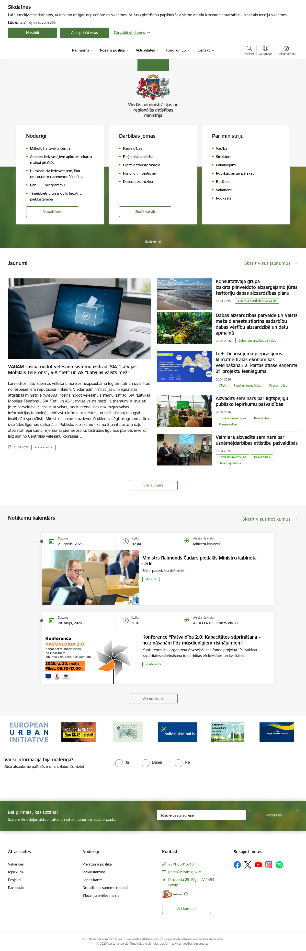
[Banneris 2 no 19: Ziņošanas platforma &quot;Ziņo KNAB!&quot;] (78, 731)
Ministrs (151, 579)
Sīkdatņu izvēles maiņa (100, 895)
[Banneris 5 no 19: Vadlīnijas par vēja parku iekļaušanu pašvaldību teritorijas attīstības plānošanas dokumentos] (227, 731)
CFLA (222, 385)
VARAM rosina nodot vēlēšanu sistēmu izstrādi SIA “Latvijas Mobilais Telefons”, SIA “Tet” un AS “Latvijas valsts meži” (72, 369)
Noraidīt (32, 32)
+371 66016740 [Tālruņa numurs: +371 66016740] (181, 864)
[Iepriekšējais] (19, 732)
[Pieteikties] (273, 815)
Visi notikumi (153, 698)
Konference (154, 664)
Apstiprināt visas (84, 32)
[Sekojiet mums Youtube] (258, 864)
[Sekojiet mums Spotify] (279, 864)
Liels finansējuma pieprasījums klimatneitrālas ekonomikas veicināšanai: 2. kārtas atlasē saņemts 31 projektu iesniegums (256, 362)
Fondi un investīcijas (247, 385)
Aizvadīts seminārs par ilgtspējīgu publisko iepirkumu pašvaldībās (252, 401)
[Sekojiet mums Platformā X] (247, 864)
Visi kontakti (186, 908)
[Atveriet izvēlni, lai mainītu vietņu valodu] (265, 51)
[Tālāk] (287, 732)
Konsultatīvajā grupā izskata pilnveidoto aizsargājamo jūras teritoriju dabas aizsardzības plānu (256, 287)
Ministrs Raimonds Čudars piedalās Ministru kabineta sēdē (199, 561)
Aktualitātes (52, 211)
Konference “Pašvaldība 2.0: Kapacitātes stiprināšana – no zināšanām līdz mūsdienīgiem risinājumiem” (201, 640)
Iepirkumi (15, 872)
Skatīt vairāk (145, 211)
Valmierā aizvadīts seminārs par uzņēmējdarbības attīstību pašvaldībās (257, 440)
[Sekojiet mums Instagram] (268, 864)
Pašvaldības (262, 418)
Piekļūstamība (93, 872)
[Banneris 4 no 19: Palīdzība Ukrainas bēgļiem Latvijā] (177, 731)
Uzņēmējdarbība (230, 463)
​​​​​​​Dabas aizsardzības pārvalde (257, 301)
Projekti (14, 879)
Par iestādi (16, 887)
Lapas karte (92, 879)
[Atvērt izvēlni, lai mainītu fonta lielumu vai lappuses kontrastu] (286, 51)
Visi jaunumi (153, 485)
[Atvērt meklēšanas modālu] (249, 51)
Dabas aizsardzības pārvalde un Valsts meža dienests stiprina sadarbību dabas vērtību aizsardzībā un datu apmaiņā (256, 324)
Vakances (16, 864)
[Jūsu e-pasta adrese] (201, 815)
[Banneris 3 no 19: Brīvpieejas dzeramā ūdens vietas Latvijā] (128, 731)
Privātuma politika (97, 864)
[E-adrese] (172, 894)
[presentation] (41, 782)
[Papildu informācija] (186, 894)
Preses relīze (43, 447)
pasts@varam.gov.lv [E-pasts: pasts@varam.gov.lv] (184, 871)
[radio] (122, 762)
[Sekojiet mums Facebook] (237, 864)
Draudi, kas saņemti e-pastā (105, 887)
